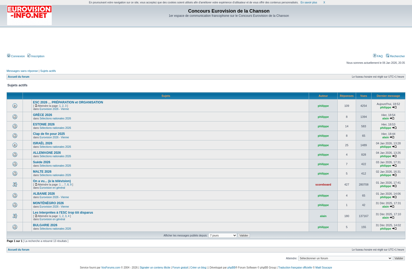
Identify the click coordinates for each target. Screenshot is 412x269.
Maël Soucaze (324, 267)
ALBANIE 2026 (44, 194)
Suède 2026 (41, 162)
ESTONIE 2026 (44, 124)
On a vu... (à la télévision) (52, 181)
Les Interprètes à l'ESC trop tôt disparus (63, 212)
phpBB (231, 267)
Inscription (35, 56)
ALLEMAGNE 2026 (47, 153)
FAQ (378, 56)
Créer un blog (198, 267)
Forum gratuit (180, 267)
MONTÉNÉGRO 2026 (48, 203)
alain (385, 118)
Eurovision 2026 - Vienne (54, 109)
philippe (323, 105)
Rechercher (395, 56)
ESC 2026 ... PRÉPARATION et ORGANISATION (68, 102)
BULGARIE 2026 (45, 225)
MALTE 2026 (42, 171)
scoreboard (323, 184)
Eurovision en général (52, 187)
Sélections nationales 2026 (55, 118)
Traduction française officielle (295, 267)
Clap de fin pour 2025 (49, 134)
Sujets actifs (48, 70)
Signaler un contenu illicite (155, 267)
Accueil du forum (18, 76)
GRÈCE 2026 (42, 115)
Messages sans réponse (22, 70)
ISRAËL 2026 (42, 143)
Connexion (16, 56)
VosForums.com (110, 267)
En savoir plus (309, 2)
